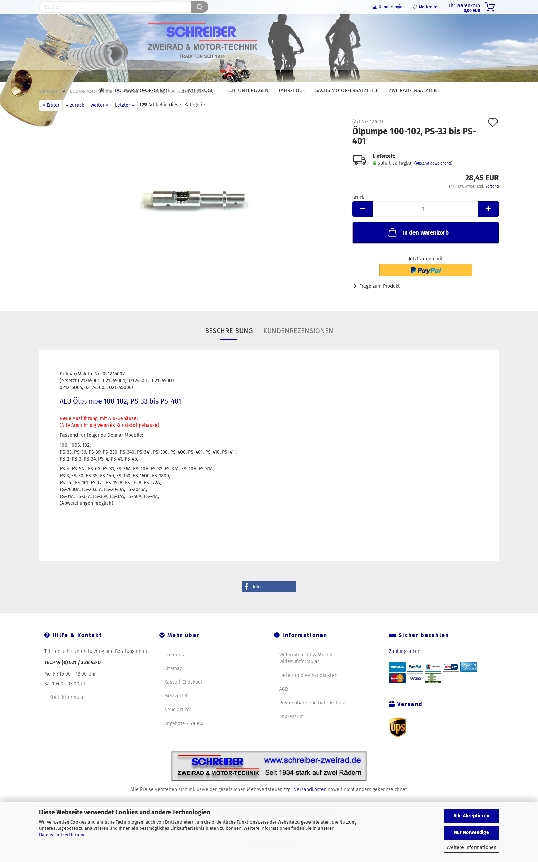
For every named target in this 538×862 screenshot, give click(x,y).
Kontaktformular (67, 713)
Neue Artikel (177, 725)
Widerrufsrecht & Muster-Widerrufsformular (307, 674)
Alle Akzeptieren (471, 816)
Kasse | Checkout (183, 698)
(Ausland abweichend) (433, 179)
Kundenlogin (387, 6)
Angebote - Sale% (183, 739)
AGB (283, 705)
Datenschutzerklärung (61, 834)
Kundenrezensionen (298, 346)
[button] (269, 602)
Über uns (174, 670)
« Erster (51, 121)
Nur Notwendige (471, 833)
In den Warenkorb (418, 247)
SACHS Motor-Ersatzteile (346, 90)
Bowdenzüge (197, 90)
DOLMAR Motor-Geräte (143, 90)
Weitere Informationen (471, 847)
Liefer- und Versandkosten (308, 691)
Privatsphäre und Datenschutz (312, 719)
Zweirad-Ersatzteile (414, 90)
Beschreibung (229, 346)
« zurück (75, 121)
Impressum (291, 732)
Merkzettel (426, 6)
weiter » (99, 121)
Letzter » (124, 121)
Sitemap (173, 684)
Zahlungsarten (404, 667)
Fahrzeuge (292, 90)
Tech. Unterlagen (246, 90)
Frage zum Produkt (379, 302)
